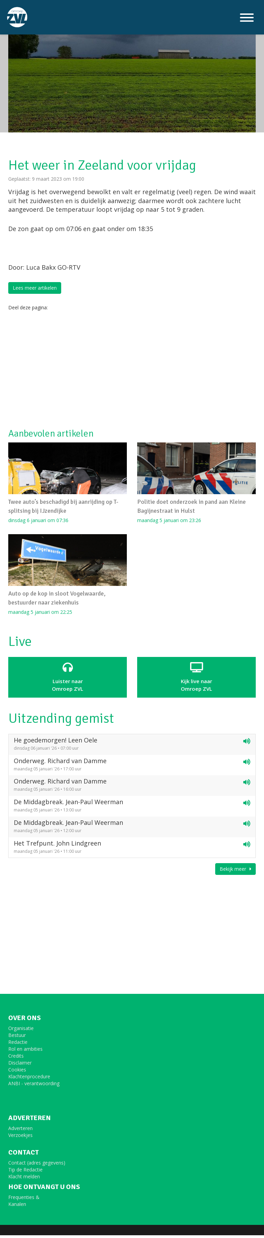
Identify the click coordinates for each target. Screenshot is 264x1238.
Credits (16, 1058)
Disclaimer (20, 1065)
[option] (132, 66)
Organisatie (21, 1031)
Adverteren (20, 1131)
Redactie (18, 1044)
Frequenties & (24, 1200)
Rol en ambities (25, 1051)
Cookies (17, 1072)
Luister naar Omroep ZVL (67, 680)
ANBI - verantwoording (33, 1086)
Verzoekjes (20, 1138)
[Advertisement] (132, 369)
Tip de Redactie (25, 1172)
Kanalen (17, 1207)
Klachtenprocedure (29, 1079)
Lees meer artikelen (35, 287)
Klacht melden (24, 1179)
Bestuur (17, 1038)
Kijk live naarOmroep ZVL (196, 680)
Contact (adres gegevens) (36, 1165)
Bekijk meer (235, 871)
